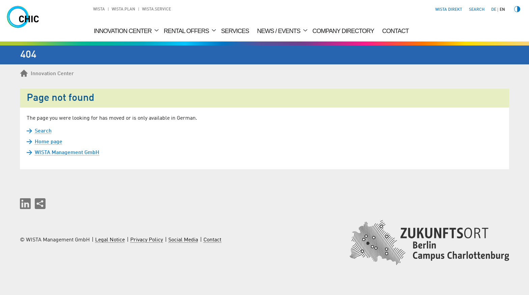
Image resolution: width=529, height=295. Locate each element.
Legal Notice (110, 240)
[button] (25, 203)
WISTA (99, 9)
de (493, 10)
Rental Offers (187, 31)
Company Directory (343, 31)
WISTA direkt (448, 10)
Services (235, 31)
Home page (48, 142)
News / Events (279, 31)
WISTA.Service (156, 9)
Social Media (183, 240)
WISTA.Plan (123, 9)
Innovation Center (123, 31)
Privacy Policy (146, 240)
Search (43, 131)
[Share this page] (40, 203)
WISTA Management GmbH (67, 152)
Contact (395, 31)
